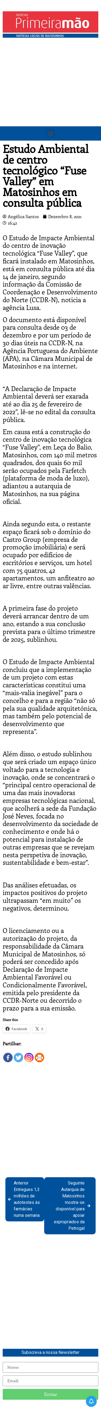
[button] (50, 133)
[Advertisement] (50, 93)
